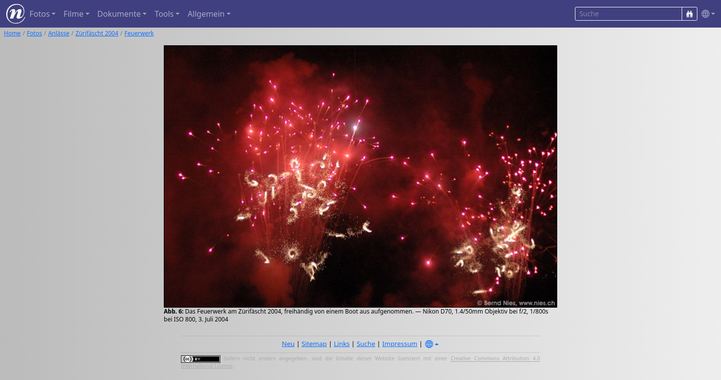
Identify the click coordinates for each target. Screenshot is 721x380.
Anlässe (58, 33)
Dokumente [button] (119, 13)
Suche (366, 343)
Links (342, 343)
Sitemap (314, 343)
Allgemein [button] (205, 13)
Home (12, 33)
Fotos (34, 33)
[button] (706, 14)
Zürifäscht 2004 (97, 33)
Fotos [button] (40, 13)
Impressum (399, 343)
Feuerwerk (139, 33)
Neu (288, 343)
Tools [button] (164, 13)
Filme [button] (73, 13)
